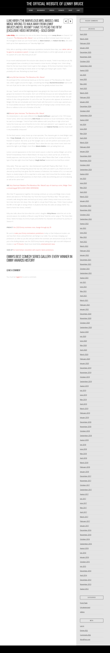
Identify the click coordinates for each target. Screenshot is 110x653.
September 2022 (86, 219)
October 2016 (85, 539)
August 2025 (84, 70)
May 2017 (83, 508)
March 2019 (84, 409)
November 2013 (85, 584)
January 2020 (84, 363)
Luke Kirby (11, 35)
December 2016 (85, 530)
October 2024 (85, 111)
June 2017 (83, 503)
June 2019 (83, 395)
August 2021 (84, 278)
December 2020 (85, 314)
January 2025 (84, 102)
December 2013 (85, 580)
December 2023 (85, 156)
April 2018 (83, 458)
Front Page (83, 603)
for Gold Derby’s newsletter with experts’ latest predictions (33, 250)
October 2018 (85, 431)
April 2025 (83, 88)
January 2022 (84, 255)
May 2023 (83, 188)
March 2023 (84, 197)
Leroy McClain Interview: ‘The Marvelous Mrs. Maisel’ (27, 77)
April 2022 (83, 242)
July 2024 (83, 124)
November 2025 (85, 57)
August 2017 (84, 494)
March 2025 (84, 93)
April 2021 (83, 296)
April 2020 (83, 350)
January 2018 (84, 472)
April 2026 (83, 34)
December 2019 (85, 368)
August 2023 (84, 174)
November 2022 (85, 210)
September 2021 (86, 273)
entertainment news (48, 244)
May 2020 (83, 345)
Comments (85, 635)
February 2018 (85, 467)
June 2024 (83, 129)
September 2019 (86, 381)
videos (82, 612)
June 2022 (83, 233)
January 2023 (84, 201)
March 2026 (84, 39)
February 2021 (85, 305)
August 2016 (84, 548)
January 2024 (84, 151)
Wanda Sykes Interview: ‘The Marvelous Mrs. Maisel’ (26, 113)
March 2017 (84, 517)
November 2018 (85, 427)
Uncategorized (85, 607)
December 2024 (85, 106)
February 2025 (85, 97)
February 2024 (85, 147)
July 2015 (83, 566)
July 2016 (83, 553)
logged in (19, 277)
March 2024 (84, 143)
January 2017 (84, 526)
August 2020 (84, 332)
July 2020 (83, 336)
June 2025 (83, 79)
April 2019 (83, 404)
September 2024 (86, 115)
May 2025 (83, 84)
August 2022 (84, 224)
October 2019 (85, 377)
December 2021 (85, 260)
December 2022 (85, 206)
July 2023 (83, 179)
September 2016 (86, 544)
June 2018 (83, 449)
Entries (84, 630)
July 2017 (83, 499)
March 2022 (84, 246)
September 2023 (86, 170)
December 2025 (85, 52)
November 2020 (85, 318)
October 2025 (85, 61)
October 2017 (85, 485)
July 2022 (83, 228)
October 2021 (85, 269)
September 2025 (86, 66)
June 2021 (83, 287)
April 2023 (83, 192)
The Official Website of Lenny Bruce (55, 3)
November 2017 (85, 481)
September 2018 (86, 436)
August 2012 (84, 589)
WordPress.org (85, 639)
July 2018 (83, 445)
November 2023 (85, 161)
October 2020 (85, 323)
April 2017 (83, 512)
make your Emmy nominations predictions (29, 233)
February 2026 (85, 43)
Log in (82, 626)
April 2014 (83, 575)
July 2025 (83, 75)
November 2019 (85, 372)
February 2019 (85, 413)
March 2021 (84, 300)
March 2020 (84, 354)
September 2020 (86, 327)
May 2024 (83, 134)
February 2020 (85, 359)
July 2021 (83, 282)
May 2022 (83, 237)
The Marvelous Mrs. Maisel (23, 38)
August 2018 (84, 440)
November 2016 (85, 535)
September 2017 (86, 490)
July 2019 (83, 390)
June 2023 (83, 183)
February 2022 (85, 251)
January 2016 (84, 557)
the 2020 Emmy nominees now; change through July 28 (32, 227)
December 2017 (85, 476)
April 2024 (83, 138)
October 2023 (85, 165)
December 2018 (85, 422)
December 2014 (85, 571)
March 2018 (84, 463)
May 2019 (83, 400)
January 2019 (84, 417)
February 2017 (85, 521)
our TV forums (19, 244)
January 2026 (84, 48)
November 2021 (85, 264)
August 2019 (84, 386)
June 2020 (83, 341)
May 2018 (83, 454)
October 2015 (85, 562)
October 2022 (85, 215)
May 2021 (83, 291)
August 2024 (84, 120)
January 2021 (84, 309)
